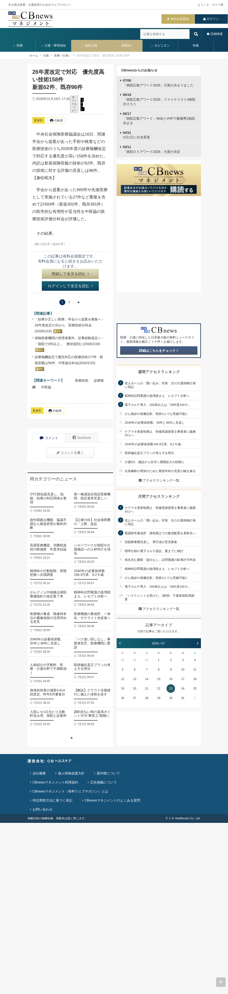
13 (134, 679)
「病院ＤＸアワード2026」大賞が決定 (151, 149)
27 (134, 698)
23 (170, 688)
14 (146, 679)
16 (170, 679)
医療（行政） (62, 55)
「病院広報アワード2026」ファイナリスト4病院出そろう (159, 99)
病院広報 (89, 45)
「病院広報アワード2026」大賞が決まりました (158, 83)
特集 (196, 45)
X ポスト (82, 104)
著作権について (108, 773)
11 (194, 669)
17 (182, 679)
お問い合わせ (42, 809)
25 (194, 688)
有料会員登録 (179, 19)
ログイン (213, 19)
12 (122, 679)
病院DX (125, 45)
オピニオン (160, 45)
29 (134, 660)
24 (182, 688)
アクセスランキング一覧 (158, 480)
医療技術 (81, 380)
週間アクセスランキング (159, 372)
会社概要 (39, 773)
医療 (18, 45)
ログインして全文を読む (70, 286)
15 (158, 679)
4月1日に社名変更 (136, 135)
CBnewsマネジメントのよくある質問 (112, 800)
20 (134, 688)
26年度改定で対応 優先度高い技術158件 (103, 55)
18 (194, 679)
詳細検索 (216, 34)
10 (182, 669)
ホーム (33, 55)
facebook (82, 438)
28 (122, 660)
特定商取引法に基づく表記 (52, 800)
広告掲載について (103, 782)
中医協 (46, 387)
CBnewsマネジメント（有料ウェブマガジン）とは (70, 791)
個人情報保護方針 (71, 773)
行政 (46, 55)
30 (146, 660)
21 (146, 688)
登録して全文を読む (70, 274)
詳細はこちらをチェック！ (159, 350)
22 (158, 688)
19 (122, 688)
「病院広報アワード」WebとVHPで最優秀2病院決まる (159, 118)
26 (122, 698)
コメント (49, 438)
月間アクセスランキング (159, 496)
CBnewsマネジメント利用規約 (55, 782)
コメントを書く (70, 453)
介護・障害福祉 (53, 45)
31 (182, 698)
